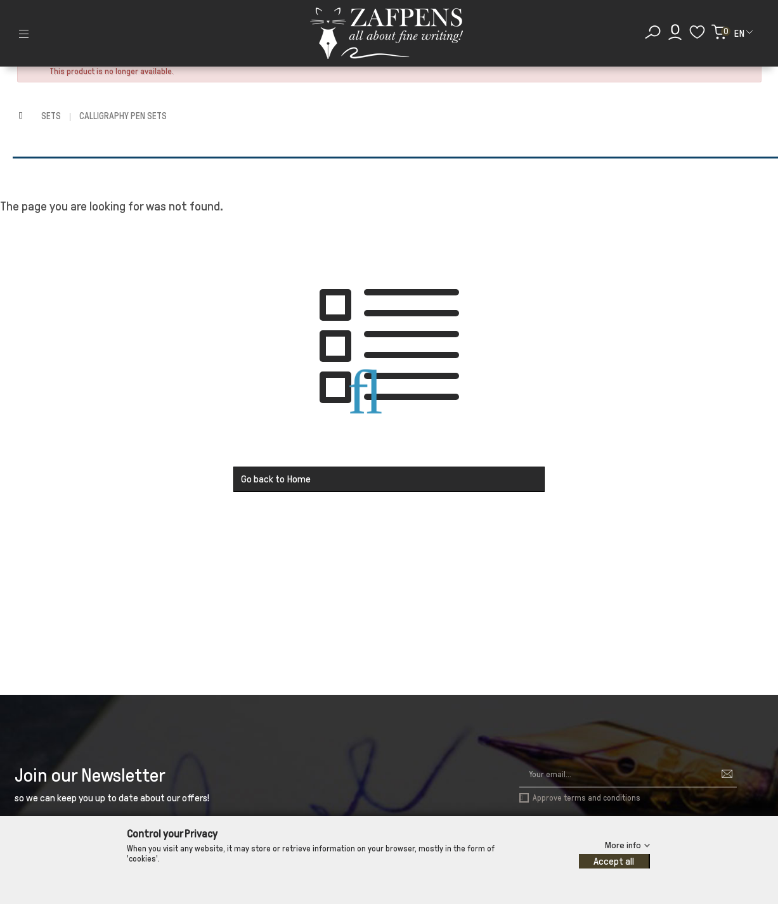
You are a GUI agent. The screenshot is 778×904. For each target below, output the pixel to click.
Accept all (613, 861)
